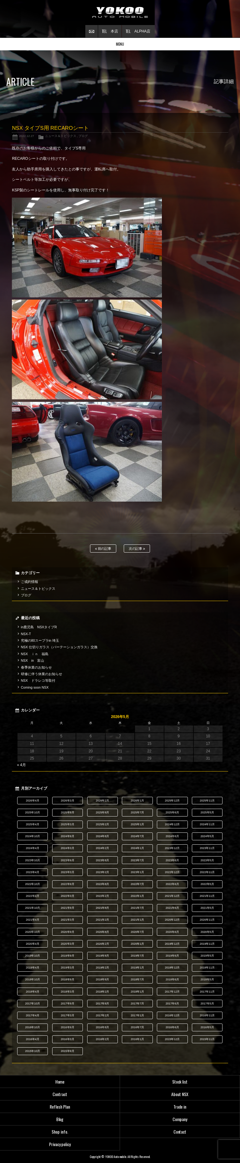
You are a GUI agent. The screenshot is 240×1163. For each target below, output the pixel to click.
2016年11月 (207, 1015)
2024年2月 (102, 848)
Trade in (180, 1106)
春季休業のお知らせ (36, 667)
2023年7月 (137, 860)
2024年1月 (137, 848)
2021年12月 (172, 896)
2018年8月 (102, 979)
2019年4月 (32, 967)
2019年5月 (207, 955)
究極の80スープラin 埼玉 (40, 640)
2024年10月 (32, 836)
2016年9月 (67, 1027)
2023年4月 (32, 872)
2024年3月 (67, 848)
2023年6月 (172, 860)
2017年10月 (32, 1003)
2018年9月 (67, 979)
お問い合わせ (91, 31)
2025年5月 (207, 812)
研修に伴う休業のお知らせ (41, 674)
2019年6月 (172, 955)
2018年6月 (172, 979)
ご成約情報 (29, 582)
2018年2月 (102, 991)
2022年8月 (102, 884)
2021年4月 (32, 919)
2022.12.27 (26, 136)
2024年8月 (102, 836)
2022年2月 (102, 896)
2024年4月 (32, 848)
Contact (180, 1131)
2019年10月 (32, 955)
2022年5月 (207, 884)
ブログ (83, 136)
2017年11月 (207, 991)
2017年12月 (172, 991)
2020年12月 (172, 919)
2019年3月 (67, 967)
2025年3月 (67, 824)
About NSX (179, 1094)
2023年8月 (102, 860)
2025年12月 (172, 800)
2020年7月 (137, 931)
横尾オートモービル (120, 12)
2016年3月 (67, 1039)
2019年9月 (67, 955)
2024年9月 (67, 836)
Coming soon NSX (35, 687)
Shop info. (60, 1131)
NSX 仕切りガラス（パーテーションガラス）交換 (59, 647)
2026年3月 (67, 800)
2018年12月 (172, 967)
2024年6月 (172, 836)
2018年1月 (137, 991)
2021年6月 (172, 907)
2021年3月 (67, 919)
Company (180, 1119)
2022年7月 (137, 884)
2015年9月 (67, 1051)
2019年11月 (207, 943)
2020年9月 (67, 931)
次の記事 (137, 549)
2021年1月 (137, 919)
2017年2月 (102, 1015)
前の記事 (103, 549)
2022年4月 (32, 896)
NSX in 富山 (32, 660)
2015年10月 (32, 1051)
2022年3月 (67, 896)
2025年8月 (102, 812)
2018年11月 (207, 967)
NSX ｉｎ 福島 (34, 654)
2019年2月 (102, 967)
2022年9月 (67, 884)
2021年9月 (67, 907)
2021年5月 (207, 907)
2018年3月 (67, 991)
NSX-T (26, 634)
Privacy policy (60, 1144)
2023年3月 (67, 872)
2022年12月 (172, 872)
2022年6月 (172, 884)
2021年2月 (102, 919)
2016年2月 (102, 1039)
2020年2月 (102, 943)
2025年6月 (172, 812)
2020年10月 (32, 931)
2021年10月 (32, 907)
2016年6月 (172, 1027)
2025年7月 (137, 812)
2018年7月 (137, 979)
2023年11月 (207, 848)
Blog (60, 1119)
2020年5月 (207, 931)
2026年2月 (102, 800)
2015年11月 (207, 1039)
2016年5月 (207, 1027)
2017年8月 (102, 1003)
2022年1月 (137, 896)
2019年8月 (102, 955)
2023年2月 (102, 872)
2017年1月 (137, 1015)
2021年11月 (207, 896)
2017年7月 (137, 1003)
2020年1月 (137, 943)
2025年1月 (137, 824)
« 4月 (21, 765)
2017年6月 (172, 1003)
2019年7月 (137, 955)
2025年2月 (102, 824)
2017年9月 (67, 1003)
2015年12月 (172, 1039)
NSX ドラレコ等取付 (38, 680)
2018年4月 (32, 991)
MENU (120, 44)
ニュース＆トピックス (60, 136)
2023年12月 (172, 848)
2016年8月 (102, 1027)
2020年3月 (67, 943)
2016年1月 (137, 1039)
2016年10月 (32, 1027)
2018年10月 (32, 979)
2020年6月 (172, 931)
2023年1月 (137, 872)
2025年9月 (67, 812)
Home (60, 1081)
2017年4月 (32, 1015)
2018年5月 (207, 979)
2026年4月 (32, 800)
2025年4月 (32, 824)
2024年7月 (137, 836)
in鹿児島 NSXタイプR (39, 627)
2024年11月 (207, 824)
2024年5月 (207, 836)
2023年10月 (32, 860)
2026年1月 (137, 800)
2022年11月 (207, 872)
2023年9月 (67, 860)
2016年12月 (172, 1015)
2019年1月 (137, 967)
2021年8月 (102, 907)
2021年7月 (137, 907)
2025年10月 (32, 812)
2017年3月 (67, 1015)
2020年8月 (102, 931)
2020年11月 (207, 919)
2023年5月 (207, 860)
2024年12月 (172, 824)
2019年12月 (172, 943)
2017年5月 (207, 1003)
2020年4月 (32, 943)
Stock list (180, 1081)
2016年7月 (137, 1027)
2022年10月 (32, 884)
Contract (59, 1094)
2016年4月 (32, 1039)
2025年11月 (207, 800)
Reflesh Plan (60, 1106)
